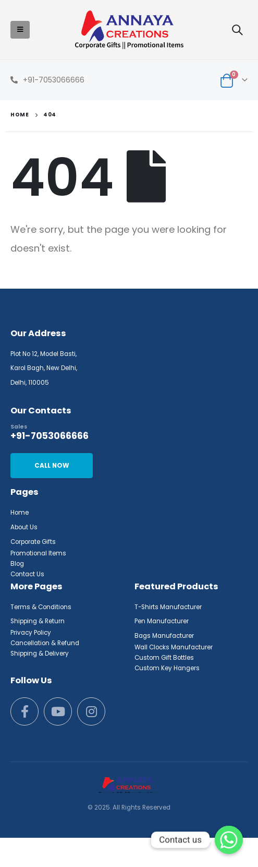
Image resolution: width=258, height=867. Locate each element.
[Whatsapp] (229, 840)
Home (19, 512)
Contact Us (27, 574)
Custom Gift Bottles (164, 658)
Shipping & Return (37, 621)
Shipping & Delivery (39, 653)
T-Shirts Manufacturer (168, 607)
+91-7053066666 (53, 80)
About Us (24, 527)
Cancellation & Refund (44, 643)
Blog (17, 564)
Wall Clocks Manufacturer (173, 647)
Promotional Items (38, 553)
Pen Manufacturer (161, 621)
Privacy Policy (30, 632)
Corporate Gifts (33, 542)
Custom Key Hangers (167, 668)
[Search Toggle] (237, 29)
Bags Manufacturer (164, 636)
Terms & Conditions (40, 607)
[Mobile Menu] (20, 30)
